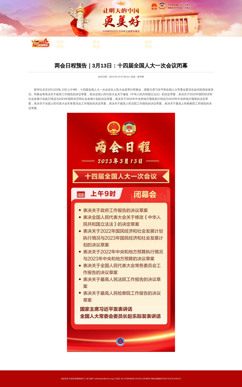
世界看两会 (161, 46)
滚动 (77, 46)
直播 (77, 42)
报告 (106, 46)
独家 (84, 46)
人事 (106, 42)
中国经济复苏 (118, 46)
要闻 (70, 42)
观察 (70, 46)
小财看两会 (186, 46)
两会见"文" (185, 42)
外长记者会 (132, 46)
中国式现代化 (118, 42)
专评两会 (173, 42)
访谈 (84, 42)
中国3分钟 (161, 42)
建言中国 (174, 46)
